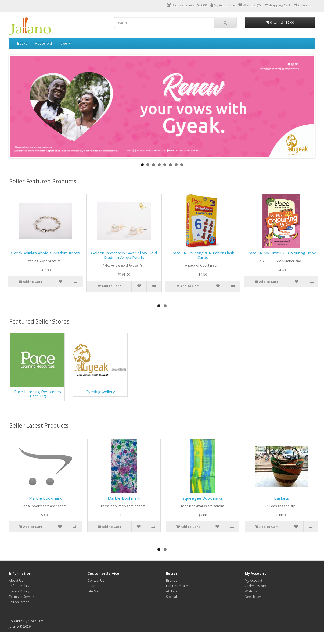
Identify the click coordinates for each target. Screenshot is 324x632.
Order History (255, 586)
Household (43, 43)
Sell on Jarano (19, 602)
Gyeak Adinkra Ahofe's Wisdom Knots (45, 252)
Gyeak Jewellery (100, 391)
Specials (172, 596)
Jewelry (65, 43)
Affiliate (172, 591)
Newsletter (253, 596)
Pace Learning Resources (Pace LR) (37, 394)
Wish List (251, 591)
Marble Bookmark (45, 498)
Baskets (281, 498)
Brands (171, 580)
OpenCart (35, 621)
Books (22, 43)
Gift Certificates (177, 586)
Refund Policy (19, 586)
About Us (16, 580)
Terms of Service (21, 596)
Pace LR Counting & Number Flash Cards (202, 255)
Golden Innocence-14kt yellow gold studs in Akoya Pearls (124, 255)
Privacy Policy (19, 591)
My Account (253, 580)
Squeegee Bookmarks (202, 498)
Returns (93, 586)
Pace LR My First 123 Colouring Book (281, 252)
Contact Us (96, 580)
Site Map (94, 591)
